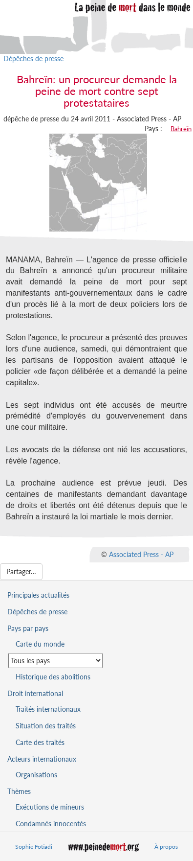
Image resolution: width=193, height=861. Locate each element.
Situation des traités (46, 725)
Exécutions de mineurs (50, 807)
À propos (166, 846)
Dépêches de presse (33, 58)
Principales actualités (38, 595)
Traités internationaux (48, 709)
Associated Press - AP (141, 554)
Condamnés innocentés (51, 823)
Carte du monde (40, 644)
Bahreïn (181, 129)
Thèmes (19, 791)
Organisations (36, 774)
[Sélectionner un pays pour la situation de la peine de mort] (55, 660)
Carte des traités (40, 742)
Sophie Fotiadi (33, 846)
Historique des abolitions (53, 677)
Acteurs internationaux (41, 759)
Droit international (35, 693)
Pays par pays (27, 628)
